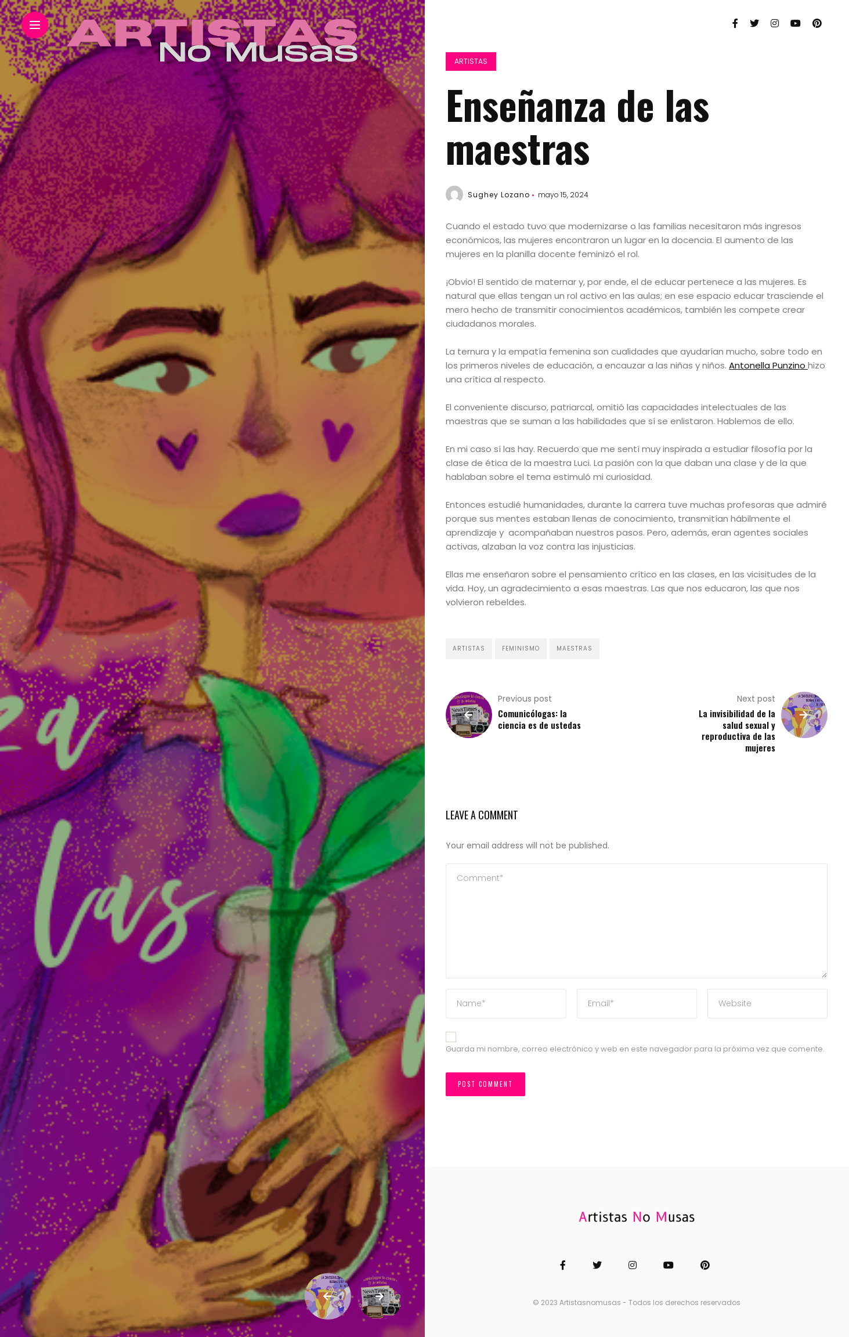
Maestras (575, 648)
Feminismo (521, 648)
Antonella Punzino (768, 365)
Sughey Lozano (499, 195)
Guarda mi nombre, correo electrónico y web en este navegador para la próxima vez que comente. (635, 1048)
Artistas (470, 61)
